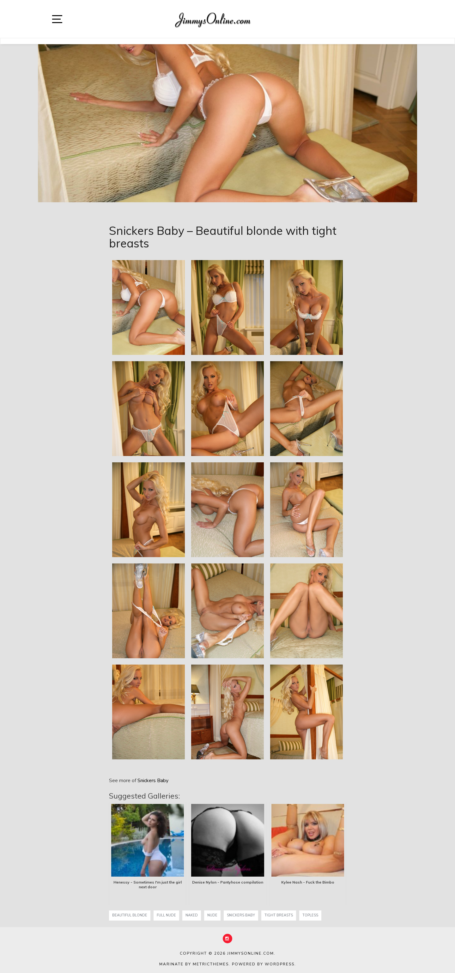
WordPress (279, 964)
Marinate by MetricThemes (194, 964)
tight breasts (278, 915)
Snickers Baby (152, 780)
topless (310, 915)
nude (212, 915)
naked (191, 915)
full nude (166, 915)
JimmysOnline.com (250, 953)
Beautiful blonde (129, 915)
